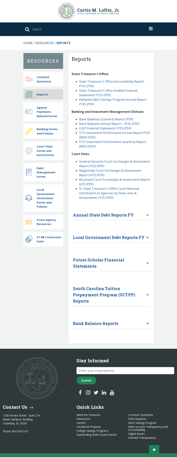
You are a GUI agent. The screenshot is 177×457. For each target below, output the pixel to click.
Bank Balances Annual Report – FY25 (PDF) (109, 124)
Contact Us (18, 407)
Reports (36, 94)
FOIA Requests (137, 418)
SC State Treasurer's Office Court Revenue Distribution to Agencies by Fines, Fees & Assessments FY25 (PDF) (109, 193)
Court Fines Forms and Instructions (39, 150)
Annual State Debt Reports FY (103, 215)
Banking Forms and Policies (41, 131)
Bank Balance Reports (95, 323)
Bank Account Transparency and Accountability (148, 428)
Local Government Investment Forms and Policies (40, 198)
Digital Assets (136, 433)
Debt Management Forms (40, 172)
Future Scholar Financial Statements (98, 263)
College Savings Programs (92, 430)
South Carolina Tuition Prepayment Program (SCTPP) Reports (104, 295)
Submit (86, 380)
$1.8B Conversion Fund (43, 239)
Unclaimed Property (89, 426)
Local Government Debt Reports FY (109, 237)
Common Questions (38, 79)
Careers (81, 422)
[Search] (68, 29)
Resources (45, 43)
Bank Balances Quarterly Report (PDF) (106, 119)
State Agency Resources (40, 222)
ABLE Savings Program (142, 422)
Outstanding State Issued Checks (97, 434)
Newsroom (83, 418)
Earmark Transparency (142, 437)
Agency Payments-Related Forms (41, 112)
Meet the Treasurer (88, 414)
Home (28, 43)
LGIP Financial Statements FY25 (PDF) (105, 128)
